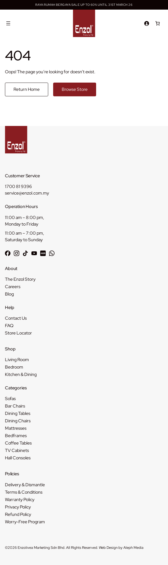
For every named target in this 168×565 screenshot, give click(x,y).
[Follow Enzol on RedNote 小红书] (43, 253)
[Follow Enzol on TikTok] (25, 253)
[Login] (146, 23)
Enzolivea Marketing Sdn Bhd (41, 547)
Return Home (26, 89)
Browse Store (75, 89)
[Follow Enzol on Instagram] (16, 253)
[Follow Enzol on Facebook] (7, 253)
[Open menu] (8, 23)
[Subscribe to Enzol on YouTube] (34, 253)
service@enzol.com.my (27, 193)
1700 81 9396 (18, 186)
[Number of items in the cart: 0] (157, 23)
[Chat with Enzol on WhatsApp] (52, 253)
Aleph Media (133, 547)
